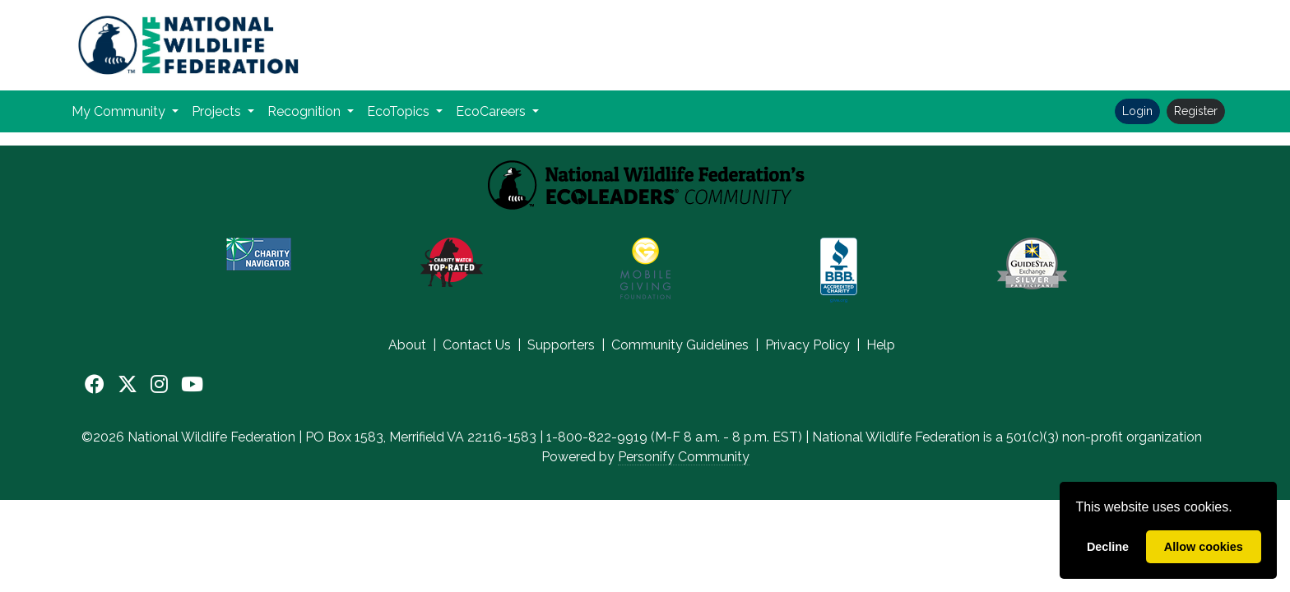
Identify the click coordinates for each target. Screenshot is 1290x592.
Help (880, 345)
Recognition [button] (305, 111)
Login (1137, 111)
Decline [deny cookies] (1108, 546)
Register (1196, 111)
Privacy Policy (807, 345)
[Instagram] (159, 385)
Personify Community (683, 457)
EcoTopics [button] (400, 111)
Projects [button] (218, 111)
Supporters (561, 345)
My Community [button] (120, 111)
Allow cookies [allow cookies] (1203, 546)
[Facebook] (94, 385)
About (407, 345)
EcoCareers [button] (492, 111)
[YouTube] (192, 385)
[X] (127, 385)
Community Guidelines (680, 345)
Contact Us (477, 345)
